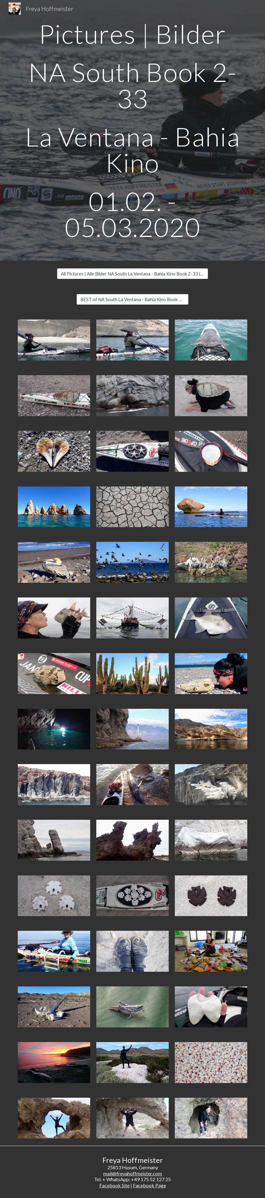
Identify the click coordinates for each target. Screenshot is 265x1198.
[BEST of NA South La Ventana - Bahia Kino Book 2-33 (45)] (132, 299)
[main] (133, 130)
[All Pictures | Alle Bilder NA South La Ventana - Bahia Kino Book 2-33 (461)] (132, 274)
